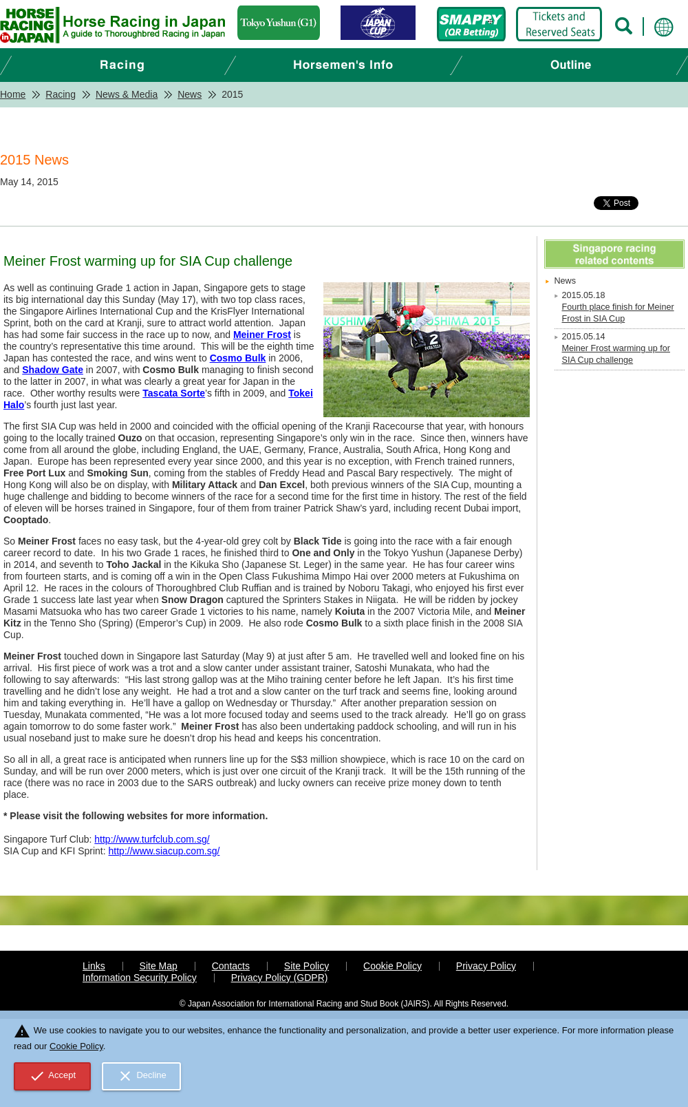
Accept (52, 1076)
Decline (141, 1076)
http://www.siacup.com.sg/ (164, 850)
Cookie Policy (392, 965)
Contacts (231, 965)
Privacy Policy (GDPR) (279, 977)
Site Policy (306, 965)
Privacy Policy (486, 965)
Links (94, 965)
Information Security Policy (140, 977)
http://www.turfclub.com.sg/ (151, 839)
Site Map (159, 965)
